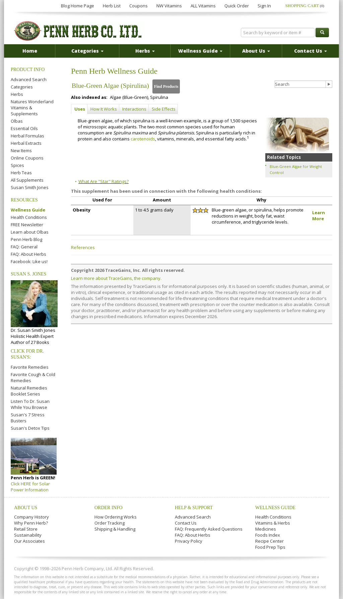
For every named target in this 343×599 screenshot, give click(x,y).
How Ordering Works (115, 517)
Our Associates (29, 541)
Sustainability (28, 535)
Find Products (166, 86)
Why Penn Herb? (31, 523)
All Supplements (27, 180)
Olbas (17, 121)
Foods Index (267, 535)
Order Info (108, 507)
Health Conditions (29, 217)
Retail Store (26, 529)
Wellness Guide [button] (200, 51)
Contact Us (186, 523)
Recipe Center (269, 541)
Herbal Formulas (27, 136)
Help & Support (194, 507)
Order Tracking (109, 523)
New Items (21, 150)
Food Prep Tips (270, 547)
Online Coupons (27, 158)
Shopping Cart (304, 5)
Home (29, 51)
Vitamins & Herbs (272, 523)
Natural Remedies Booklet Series (29, 391)
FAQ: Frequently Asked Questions (209, 529)
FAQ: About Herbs (28, 254)
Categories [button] (87, 51)
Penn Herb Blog (26, 239)
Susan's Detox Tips (30, 428)
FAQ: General (24, 247)
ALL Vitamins (203, 6)
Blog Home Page (77, 6)
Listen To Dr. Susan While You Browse (30, 404)
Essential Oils (24, 128)
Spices (17, 165)
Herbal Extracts (26, 143)
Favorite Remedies (30, 367)
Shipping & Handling (114, 529)
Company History (31, 517)
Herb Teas (21, 173)
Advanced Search (29, 79)
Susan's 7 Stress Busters (28, 418)
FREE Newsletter (27, 225)
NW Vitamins (169, 6)
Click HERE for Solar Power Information (30, 487)
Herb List (112, 6)
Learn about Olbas (30, 232)
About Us (25, 507)
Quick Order (236, 6)
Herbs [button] (145, 51)
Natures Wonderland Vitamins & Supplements (32, 108)
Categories (22, 87)
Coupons (138, 6)
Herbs (17, 94)
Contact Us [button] (310, 51)
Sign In (264, 6)
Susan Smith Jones (30, 187)
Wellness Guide (28, 210)
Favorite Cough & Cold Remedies (33, 377)
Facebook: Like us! (29, 261)
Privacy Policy (188, 541)
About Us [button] (256, 51)
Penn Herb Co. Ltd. (78, 31)
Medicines (265, 529)
